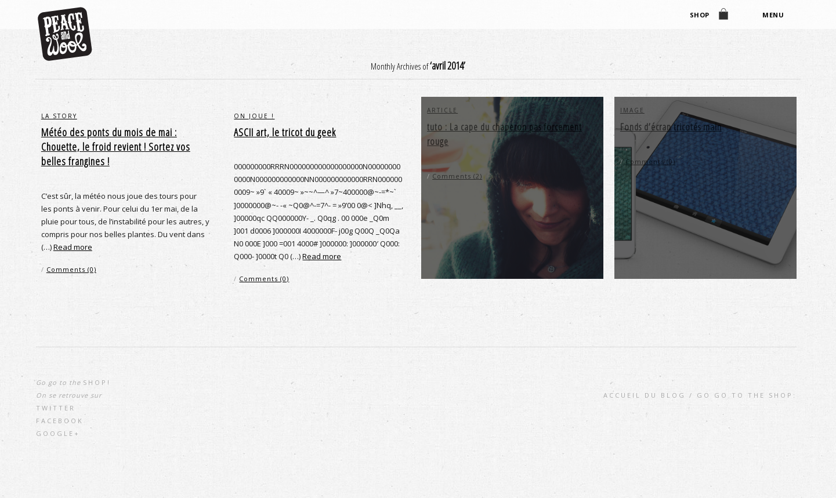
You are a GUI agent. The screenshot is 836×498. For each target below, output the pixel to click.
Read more (72, 247)
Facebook (60, 420)
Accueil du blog (644, 395)
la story (59, 116)
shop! (97, 382)
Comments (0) (71, 269)
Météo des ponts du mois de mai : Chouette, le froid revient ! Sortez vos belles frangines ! (115, 146)
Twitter (55, 408)
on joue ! (254, 116)
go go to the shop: (747, 395)
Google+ (58, 433)
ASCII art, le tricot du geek (285, 132)
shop (698, 15)
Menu (771, 15)
